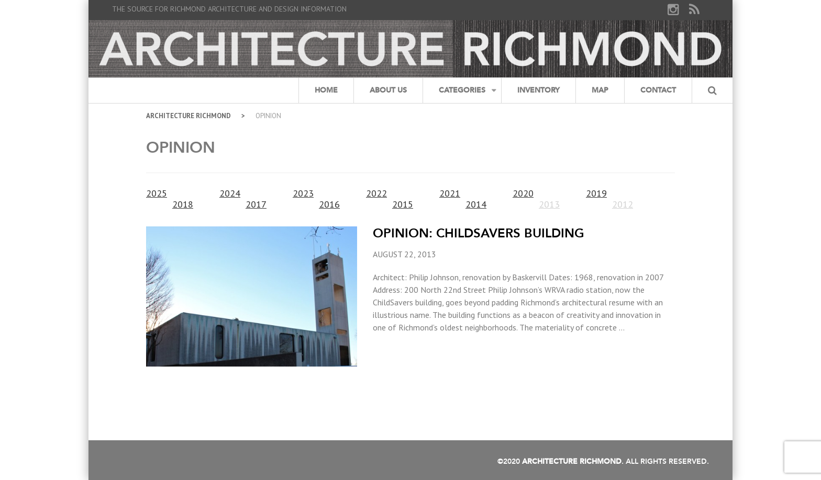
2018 (182, 204)
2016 (329, 204)
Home (326, 90)
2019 (596, 193)
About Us (388, 90)
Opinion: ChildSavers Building (478, 233)
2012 (622, 204)
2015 (402, 204)
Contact (658, 90)
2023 (303, 193)
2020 (523, 193)
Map (600, 90)
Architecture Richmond (188, 115)
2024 (229, 193)
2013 (549, 204)
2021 (449, 193)
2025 (156, 193)
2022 (376, 193)
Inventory (538, 90)
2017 (256, 204)
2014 (475, 204)
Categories (462, 90)
